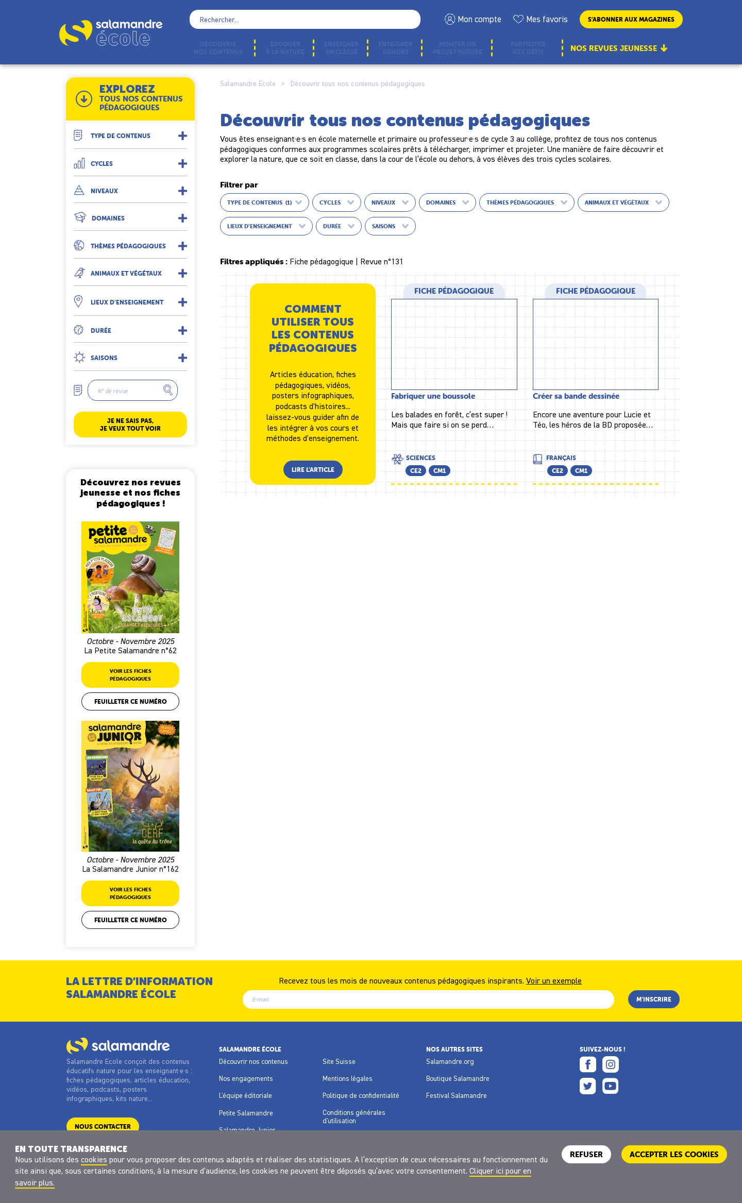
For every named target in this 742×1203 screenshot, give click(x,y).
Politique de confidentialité (361, 1095)
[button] (130, 132)
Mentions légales (348, 1078)
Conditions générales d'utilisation (354, 1116)
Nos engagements (246, 1078)
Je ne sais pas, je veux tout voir (130, 424)
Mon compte (479, 19)
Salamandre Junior (247, 1130)
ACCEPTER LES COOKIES (674, 1154)
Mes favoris (547, 19)
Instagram (610, 1064)
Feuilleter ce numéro (130, 701)
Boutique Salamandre (458, 1078)
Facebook (588, 1064)
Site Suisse (339, 1061)
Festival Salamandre (456, 1095)
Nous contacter (103, 1126)
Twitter (588, 1086)
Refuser (586, 1154)
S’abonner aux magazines (631, 19)
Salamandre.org (450, 1061)
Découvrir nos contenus (253, 1061)
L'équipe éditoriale (245, 1095)
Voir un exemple (554, 980)
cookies (94, 1159)
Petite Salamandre (246, 1113)
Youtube (610, 1086)
